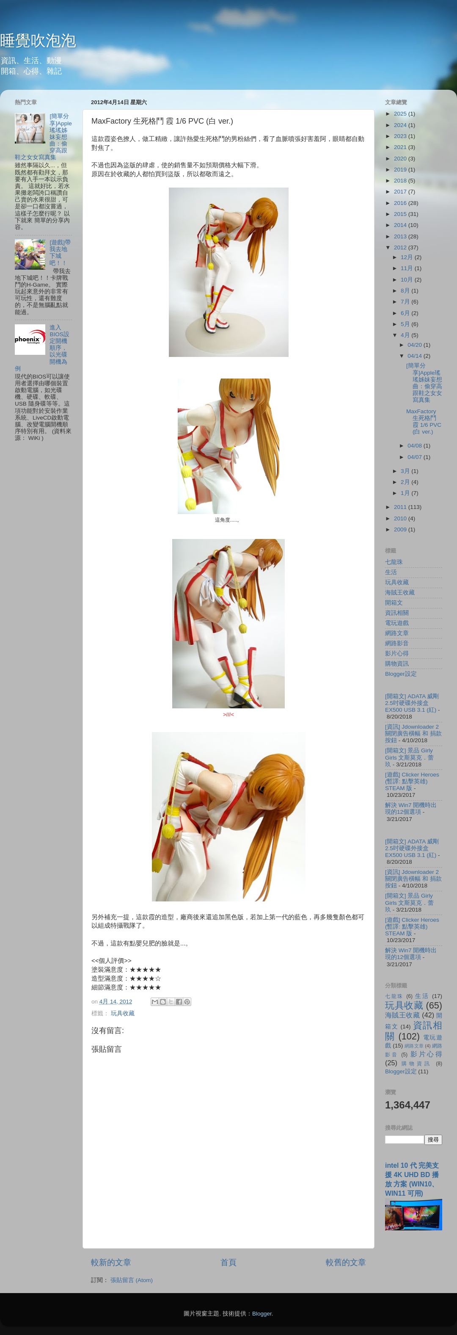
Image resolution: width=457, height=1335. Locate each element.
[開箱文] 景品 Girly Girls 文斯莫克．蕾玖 (409, 757)
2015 (401, 214)
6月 (406, 313)
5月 (406, 324)
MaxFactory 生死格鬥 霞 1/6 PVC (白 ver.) (423, 421)
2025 (401, 114)
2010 (401, 518)
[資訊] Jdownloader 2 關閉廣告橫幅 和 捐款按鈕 (413, 734)
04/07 (415, 457)
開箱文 (394, 603)
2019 (401, 169)
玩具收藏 (123, 1013)
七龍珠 (394, 562)
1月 (406, 493)
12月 (408, 257)
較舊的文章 (346, 1262)
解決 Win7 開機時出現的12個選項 (411, 808)
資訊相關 (397, 613)
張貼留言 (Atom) (131, 1280)
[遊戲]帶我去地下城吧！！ (60, 252)
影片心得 (397, 653)
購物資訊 (397, 664)
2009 (401, 529)
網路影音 (397, 643)
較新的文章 (111, 1262)
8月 (406, 290)
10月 (408, 279)
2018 (401, 180)
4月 (406, 335)
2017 (401, 191)
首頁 (228, 1262)
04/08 (415, 445)
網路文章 (397, 633)
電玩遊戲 (397, 623)
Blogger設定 (401, 674)
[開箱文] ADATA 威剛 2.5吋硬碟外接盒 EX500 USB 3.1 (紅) (412, 703)
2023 (401, 136)
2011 (401, 507)
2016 (401, 203)
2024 (401, 125)
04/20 (415, 345)
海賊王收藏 (400, 592)
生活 (391, 572)
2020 (401, 158)
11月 (408, 268)
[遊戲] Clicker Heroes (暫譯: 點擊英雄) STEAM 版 (412, 781)
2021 (401, 147)
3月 (406, 471)
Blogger (262, 1313)
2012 (401, 247)
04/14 (415, 356)
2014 (401, 225)
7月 (406, 302)
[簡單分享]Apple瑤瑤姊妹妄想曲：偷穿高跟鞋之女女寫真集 (424, 382)
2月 (406, 482)
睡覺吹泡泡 (38, 40)
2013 (401, 236)
